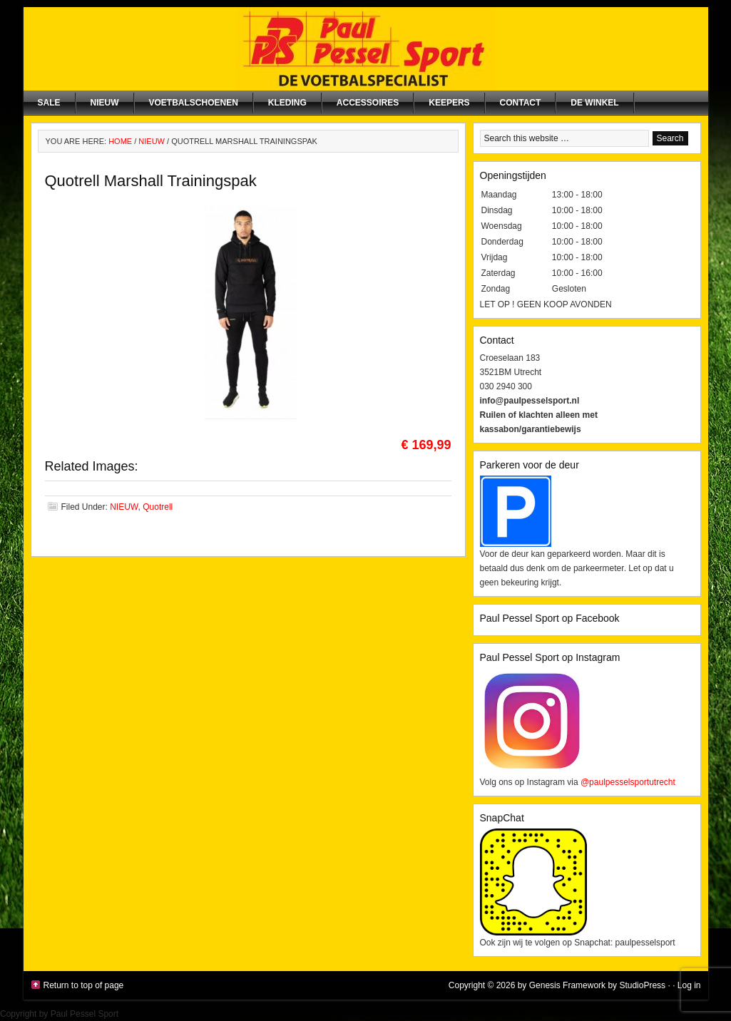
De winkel (594, 103)
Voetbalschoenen (193, 103)
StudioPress (642, 985)
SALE (49, 103)
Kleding (287, 103)
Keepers (449, 103)
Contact (520, 103)
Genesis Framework (567, 985)
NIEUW (105, 103)
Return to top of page (84, 985)
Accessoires (368, 103)
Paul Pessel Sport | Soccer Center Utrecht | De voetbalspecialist (366, 49)
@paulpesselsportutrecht (628, 782)
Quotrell (158, 507)
